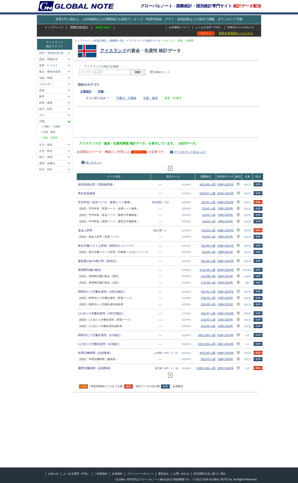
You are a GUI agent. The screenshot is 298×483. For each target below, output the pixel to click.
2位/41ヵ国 (208, 202)
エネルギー (45, 84)
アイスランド (113, 50)
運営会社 (163, 473)
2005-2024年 (225, 335)
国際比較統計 (79, 27)
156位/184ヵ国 (205, 368)
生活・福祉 (45, 144)
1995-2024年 (225, 230)
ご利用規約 (100, 473)
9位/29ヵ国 (208, 261)
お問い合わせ (181, 473)
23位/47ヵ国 (207, 193)
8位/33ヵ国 (208, 236)
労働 (100, 91)
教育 (41, 96)
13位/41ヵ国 (208, 298)
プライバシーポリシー (140, 473)
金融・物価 (45, 77)
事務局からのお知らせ (240, 27)
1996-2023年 (225, 304)
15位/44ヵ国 (208, 326)
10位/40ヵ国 (208, 304)
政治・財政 (45, 108)
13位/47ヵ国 (208, 319)
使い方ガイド (94, 162)
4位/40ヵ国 (208, 252)
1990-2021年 (225, 245)
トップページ (54, 27)
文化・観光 (45, 150)
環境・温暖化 (47, 163)
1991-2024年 (225, 344)
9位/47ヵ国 (208, 313)
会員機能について (179, 27)
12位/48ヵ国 (208, 276)
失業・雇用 (150, 98)
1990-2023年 (225, 184)
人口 (41, 115)
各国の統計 (103, 27)
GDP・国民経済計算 (51, 53)
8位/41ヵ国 (208, 291)
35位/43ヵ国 (208, 359)
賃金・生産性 (50, 137)
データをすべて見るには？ (190, 152)
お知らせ (53, 473)
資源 (41, 90)
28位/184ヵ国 (206, 335)
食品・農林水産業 (49, 71)
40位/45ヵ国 (207, 353)
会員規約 (117, 473)
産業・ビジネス (48, 65)
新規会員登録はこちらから (236, 33)
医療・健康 (45, 102)
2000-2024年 (225, 193)
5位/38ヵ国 (208, 245)
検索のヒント (162, 72)
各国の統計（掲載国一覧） (110, 40)
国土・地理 (45, 157)
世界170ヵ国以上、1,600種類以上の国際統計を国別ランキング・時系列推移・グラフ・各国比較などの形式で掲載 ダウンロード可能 (149, 19)
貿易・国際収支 (48, 59)
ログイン (206, 33)
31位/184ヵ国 (206, 344)
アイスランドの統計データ (145, 40)
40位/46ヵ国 (207, 184)
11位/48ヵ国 (207, 270)
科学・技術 (45, 169)
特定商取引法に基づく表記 (210, 473)
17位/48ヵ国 (208, 282)
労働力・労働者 (126, 98)
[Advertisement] (160, 123)
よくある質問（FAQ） (208, 27)
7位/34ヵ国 (208, 230)
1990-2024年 (225, 202)
